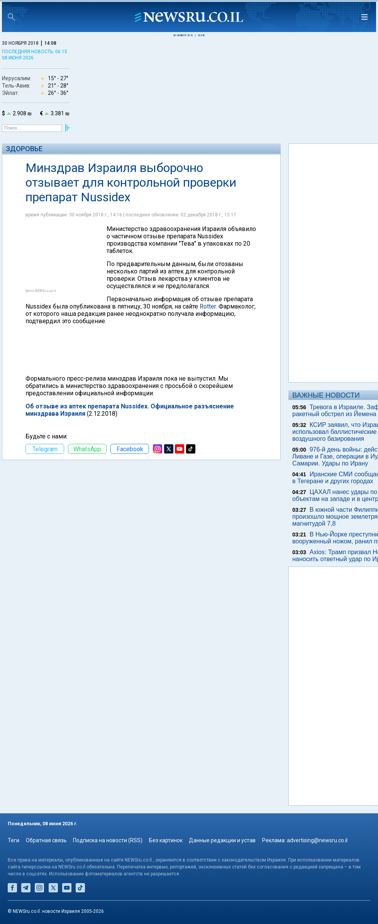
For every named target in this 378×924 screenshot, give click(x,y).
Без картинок (166, 840)
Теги (13, 840)
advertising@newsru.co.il (317, 840)
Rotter (208, 306)
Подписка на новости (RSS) (107, 840)
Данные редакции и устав (222, 840)
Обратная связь (46, 840)
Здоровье (24, 149)
